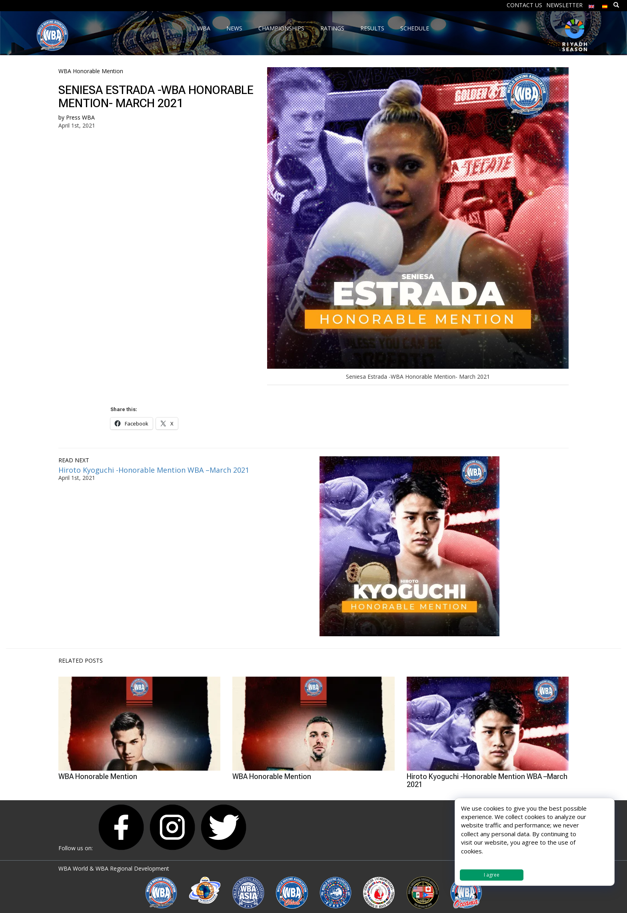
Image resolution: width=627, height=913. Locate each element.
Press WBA (80, 117)
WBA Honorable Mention (90, 71)
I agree (491, 874)
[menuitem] (591, 4)
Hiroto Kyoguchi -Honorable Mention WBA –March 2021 (153, 470)
